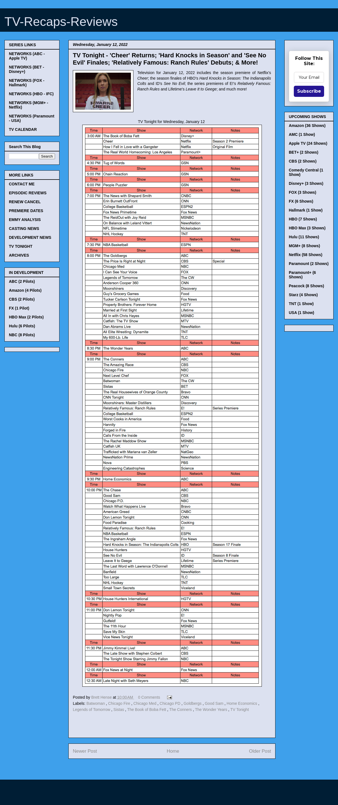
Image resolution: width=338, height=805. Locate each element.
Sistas (119, 709)
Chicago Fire (119, 703)
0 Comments (149, 697)
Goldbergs (192, 703)
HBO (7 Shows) (303, 219)
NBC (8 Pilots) (22, 335)
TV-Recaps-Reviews (61, 21)
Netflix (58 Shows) (305, 254)
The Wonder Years (211, 709)
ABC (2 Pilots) (22, 281)
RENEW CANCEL (25, 202)
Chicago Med (145, 703)
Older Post (260, 751)
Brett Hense (102, 697)
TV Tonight (239, 709)
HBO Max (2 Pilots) (26, 317)
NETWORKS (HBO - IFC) (31, 94)
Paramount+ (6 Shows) (302, 274)
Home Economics (242, 703)
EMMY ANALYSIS (25, 219)
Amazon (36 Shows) (307, 125)
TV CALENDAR (23, 129)
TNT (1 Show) (301, 303)
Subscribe (309, 91)
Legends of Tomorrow (92, 709)
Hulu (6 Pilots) (22, 326)
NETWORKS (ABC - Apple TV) (27, 55)
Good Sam (215, 703)
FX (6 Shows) (301, 201)
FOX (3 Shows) (302, 192)
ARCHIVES (19, 255)
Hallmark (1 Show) (305, 210)
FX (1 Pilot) (19, 308)
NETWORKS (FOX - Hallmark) (26, 82)
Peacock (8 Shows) (306, 286)
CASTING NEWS (24, 228)
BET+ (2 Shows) (303, 152)
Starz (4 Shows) (303, 295)
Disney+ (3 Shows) (306, 183)
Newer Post (85, 751)
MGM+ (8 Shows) (304, 246)
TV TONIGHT (21, 246)
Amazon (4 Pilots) (25, 290)
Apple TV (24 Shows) (308, 143)
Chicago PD (171, 703)
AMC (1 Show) (302, 134)
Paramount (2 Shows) (309, 263)
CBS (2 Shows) (303, 161)
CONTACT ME (21, 184)
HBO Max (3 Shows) (307, 228)
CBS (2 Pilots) (22, 299)
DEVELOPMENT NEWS (30, 237)
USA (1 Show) (301, 312)
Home (173, 751)
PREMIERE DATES (26, 210)
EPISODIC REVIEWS (27, 193)
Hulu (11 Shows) (304, 237)
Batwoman (96, 703)
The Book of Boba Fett (147, 709)
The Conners (181, 709)
